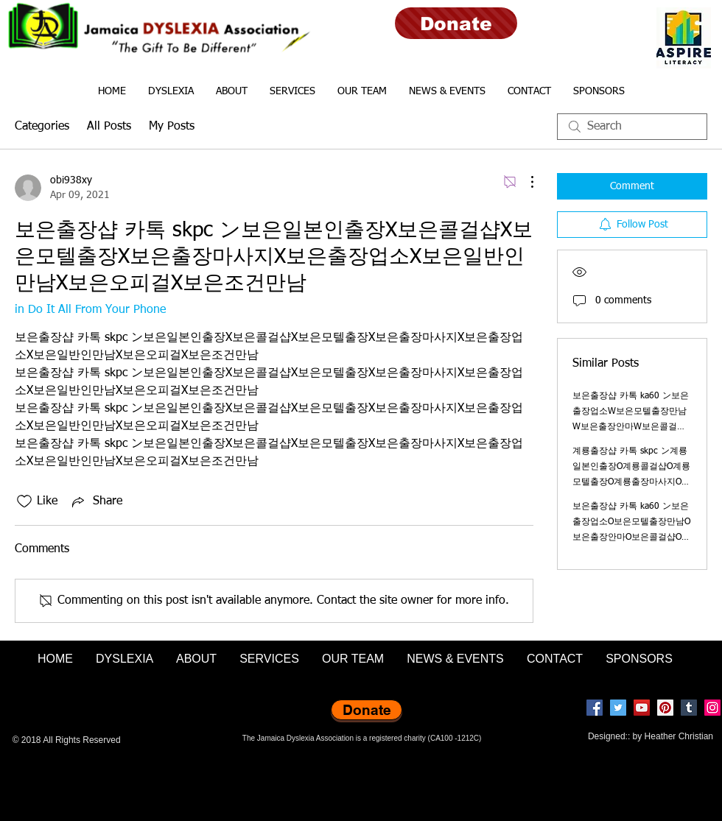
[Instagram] (712, 708)
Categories (42, 127)
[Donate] (456, 23)
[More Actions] (524, 182)
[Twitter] (618, 708)
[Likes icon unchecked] (24, 501)
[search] (632, 126)
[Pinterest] (665, 708)
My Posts (171, 127)
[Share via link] (95, 501)
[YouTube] (642, 708)
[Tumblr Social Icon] (689, 708)
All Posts (109, 127)
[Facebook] (594, 708)
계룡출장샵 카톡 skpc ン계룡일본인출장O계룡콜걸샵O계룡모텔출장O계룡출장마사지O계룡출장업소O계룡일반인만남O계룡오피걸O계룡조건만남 (631, 482)
